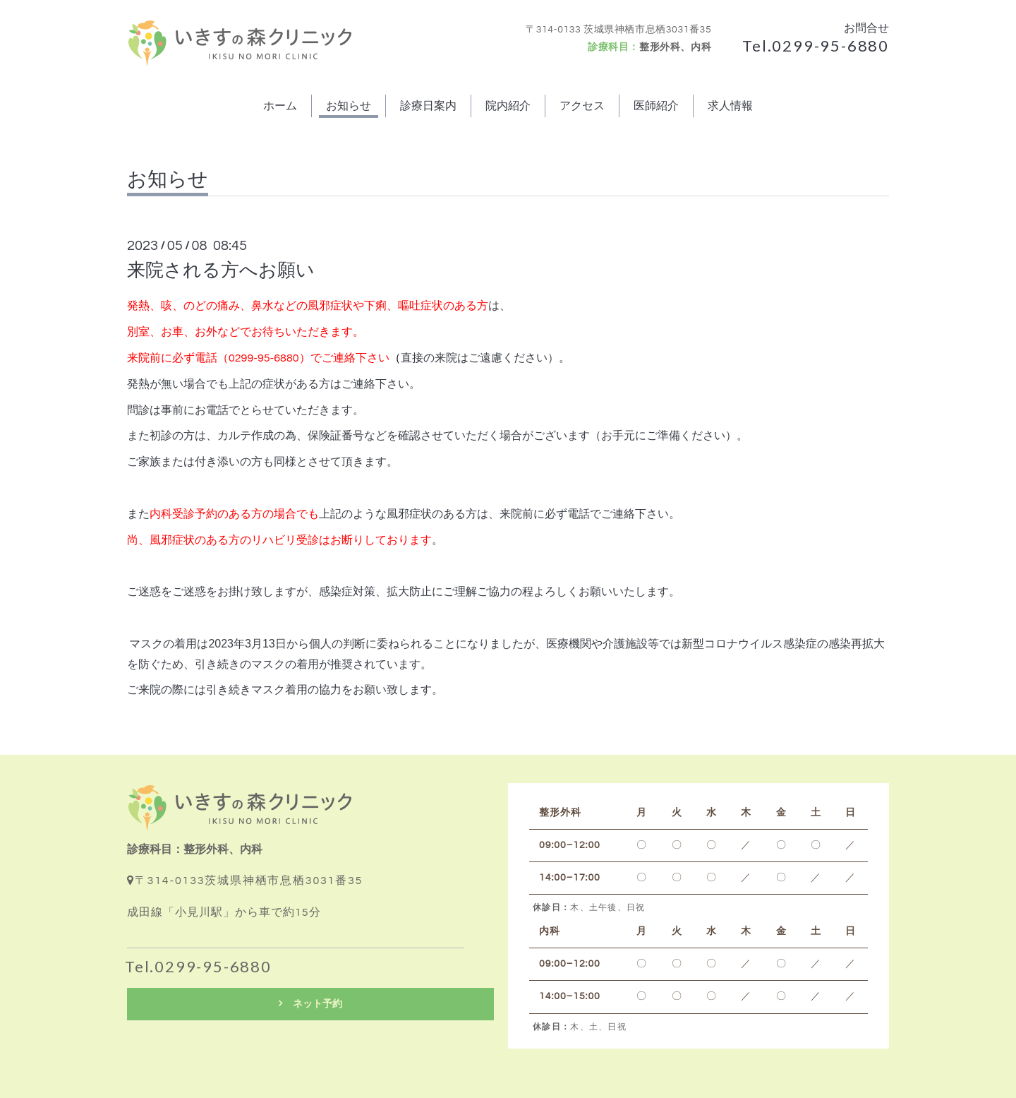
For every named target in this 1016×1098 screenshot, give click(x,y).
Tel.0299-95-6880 (815, 45)
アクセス (582, 106)
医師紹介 (656, 106)
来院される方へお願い (221, 270)
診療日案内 (428, 106)
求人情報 (730, 106)
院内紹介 (508, 106)
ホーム (280, 106)
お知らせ (348, 106)
